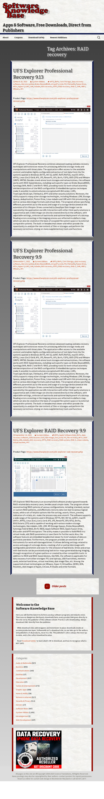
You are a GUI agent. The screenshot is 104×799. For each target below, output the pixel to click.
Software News (22, 708)
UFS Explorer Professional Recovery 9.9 (42, 254)
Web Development (23, 720)
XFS (21, 89)
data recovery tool (36, 437)
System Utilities (38, 81)
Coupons (18, 37)
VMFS (83, 86)
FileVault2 (71, 84)
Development (21, 678)
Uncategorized (22, 716)
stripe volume (82, 440)
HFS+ (15, 86)
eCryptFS (55, 84)
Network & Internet (23, 697)
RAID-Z (73, 86)
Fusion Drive (81, 84)
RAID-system (64, 440)
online (27, 778)
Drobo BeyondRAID (42, 84)
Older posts (55, 586)
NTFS (55, 86)
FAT (65, 84)
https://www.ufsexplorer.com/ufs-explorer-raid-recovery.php (54, 451)
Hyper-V (21, 86)
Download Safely (36, 37)
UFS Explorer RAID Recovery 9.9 (49, 431)
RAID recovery (64, 86)
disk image (49, 437)
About (6, 37)
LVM (31, 86)
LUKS (27, 86)
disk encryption (27, 84)
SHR (78, 86)
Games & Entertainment (25, 686)
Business (19, 667)
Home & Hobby (22, 693)
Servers (19, 705)
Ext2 (56, 437)
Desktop (19, 674)
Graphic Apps (21, 689)
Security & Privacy (23, 701)
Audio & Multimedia (23, 663)
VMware (16, 89)
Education (20, 682)
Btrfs (57, 81)
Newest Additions (58, 37)
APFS (52, 81)
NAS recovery (46, 86)
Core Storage (65, 81)
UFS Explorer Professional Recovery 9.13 (42, 74)
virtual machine (19, 442)
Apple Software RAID (67, 435)
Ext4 (61, 84)
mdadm (37, 86)
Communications (22, 670)
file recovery (72, 437)
